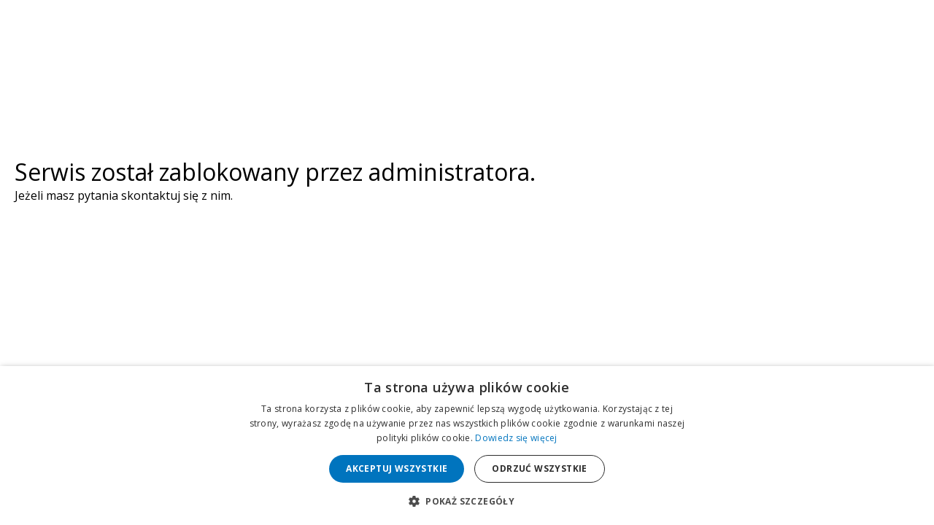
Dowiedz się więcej (516, 438)
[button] (467, 501)
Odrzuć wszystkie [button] (539, 468)
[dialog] (467, 445)
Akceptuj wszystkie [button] (396, 468)
